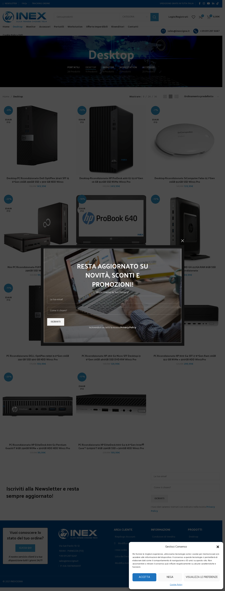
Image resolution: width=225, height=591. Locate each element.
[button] (218, 547)
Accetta (144, 577)
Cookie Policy (176, 585)
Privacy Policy (128, 327)
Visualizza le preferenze (202, 577)
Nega (170, 577)
